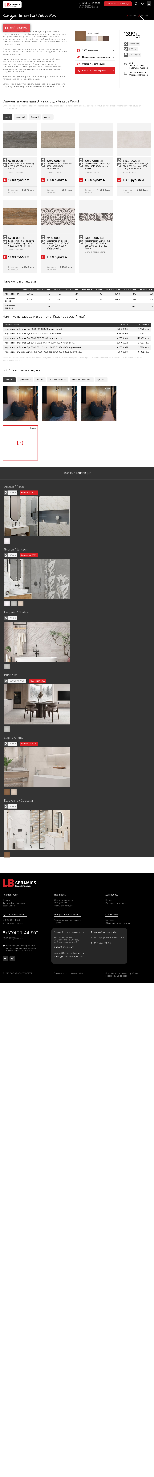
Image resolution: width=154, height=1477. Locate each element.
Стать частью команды (118, 4)
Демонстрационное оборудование (63, 863)
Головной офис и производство (69, 894)
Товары (6, 862)
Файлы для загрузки (63, 867)
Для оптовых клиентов (15, 876)
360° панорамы (16, 28)
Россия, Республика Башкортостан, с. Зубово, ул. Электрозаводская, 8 (66, 901)
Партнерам (60, 856)
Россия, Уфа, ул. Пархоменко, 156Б (107, 899)
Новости (109, 862)
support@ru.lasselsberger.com (69, 914)
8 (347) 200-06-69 (101, 904)
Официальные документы (117, 885)
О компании (111, 876)
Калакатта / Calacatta (18, 762)
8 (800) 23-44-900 (89, 2)
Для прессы (112, 856)
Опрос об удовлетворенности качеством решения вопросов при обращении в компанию (21, 909)
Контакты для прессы (115, 865)
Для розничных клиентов (67, 876)
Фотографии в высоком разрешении (14, 866)
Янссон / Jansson (16, 511)
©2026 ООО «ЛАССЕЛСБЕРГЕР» (18, 935)
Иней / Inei (11, 636)
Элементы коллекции (91, 64)
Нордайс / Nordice (16, 574)
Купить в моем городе (91, 71)
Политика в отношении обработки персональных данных (121, 936)
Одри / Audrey (13, 699)
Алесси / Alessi (14, 448)
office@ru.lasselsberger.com (68, 918)
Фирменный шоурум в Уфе (104, 894)
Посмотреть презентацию (93, 57)
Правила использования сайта (68, 935)
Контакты (109, 881)
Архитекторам (10, 856)
